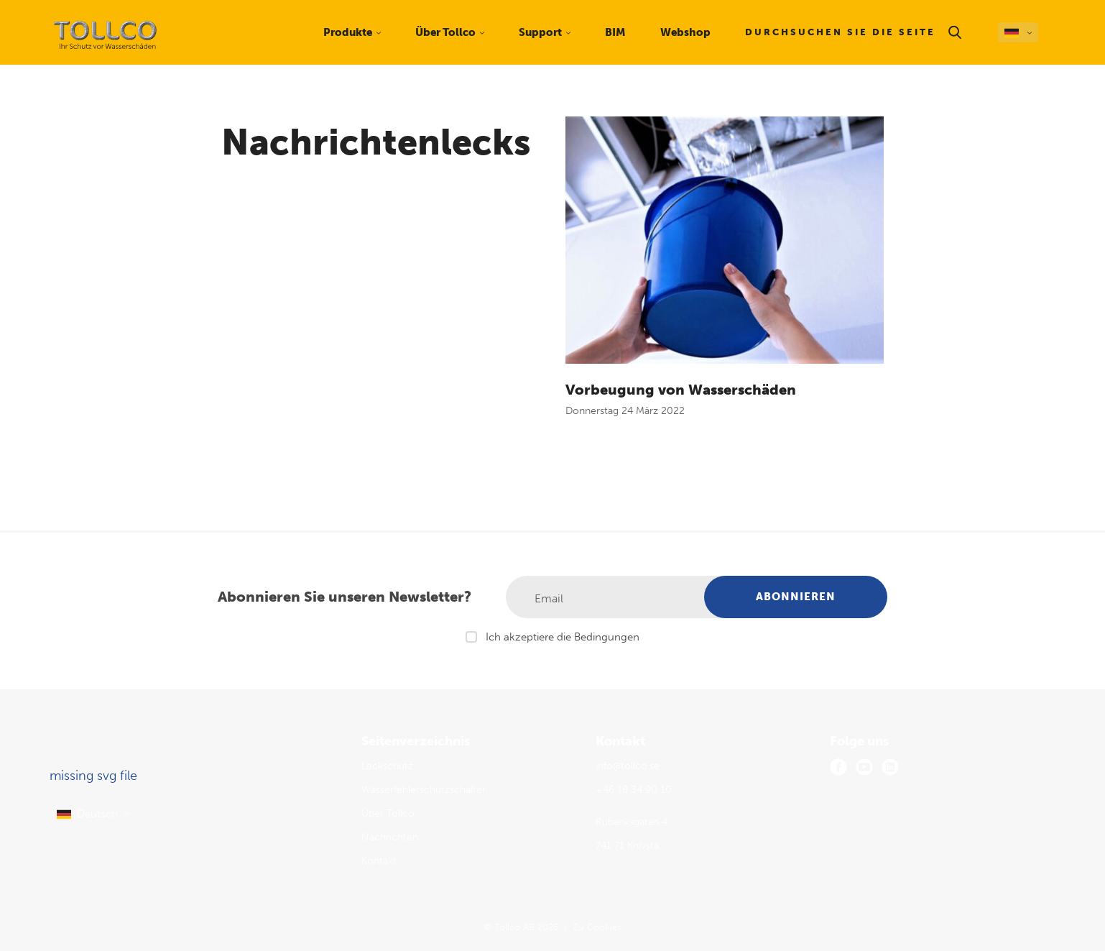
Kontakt (379, 861)
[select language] (94, 814)
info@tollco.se (628, 766)
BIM (615, 32)
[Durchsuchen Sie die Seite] (854, 32)
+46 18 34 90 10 (634, 790)
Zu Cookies (597, 927)
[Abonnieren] (795, 597)
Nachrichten (389, 837)
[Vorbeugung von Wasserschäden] (724, 240)
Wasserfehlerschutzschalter (423, 790)
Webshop (685, 32)
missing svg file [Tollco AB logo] (93, 776)
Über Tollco (388, 813)
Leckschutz (387, 766)
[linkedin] (890, 767)
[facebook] (838, 767)
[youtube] (864, 767)
